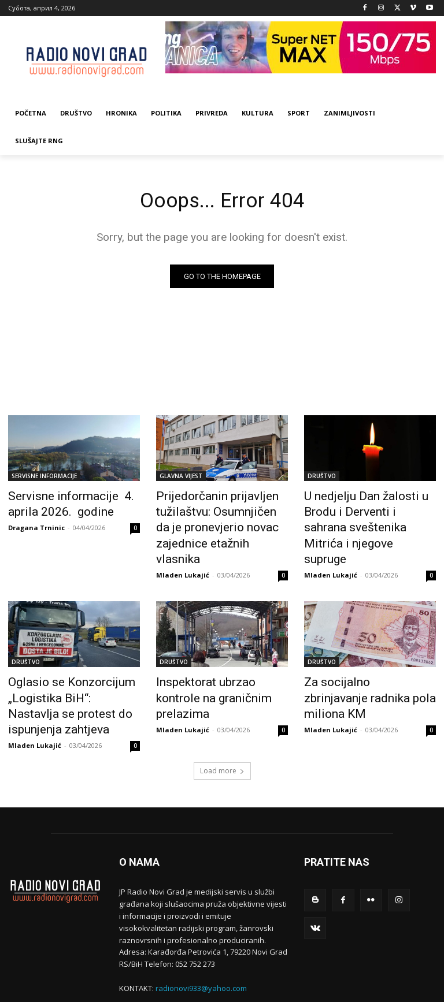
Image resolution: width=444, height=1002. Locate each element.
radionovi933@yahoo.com (201, 938)
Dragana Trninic (36, 524)
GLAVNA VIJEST (181, 478)
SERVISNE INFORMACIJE (44, 478)
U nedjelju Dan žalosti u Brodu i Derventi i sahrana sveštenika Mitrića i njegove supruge (369, 509)
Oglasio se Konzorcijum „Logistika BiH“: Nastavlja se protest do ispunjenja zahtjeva (74, 668)
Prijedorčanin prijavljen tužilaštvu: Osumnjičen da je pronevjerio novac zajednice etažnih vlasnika (217, 516)
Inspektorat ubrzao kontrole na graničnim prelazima (216, 662)
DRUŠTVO (322, 478)
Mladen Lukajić (182, 550)
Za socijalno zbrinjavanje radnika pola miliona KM (358, 662)
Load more (222, 721)
